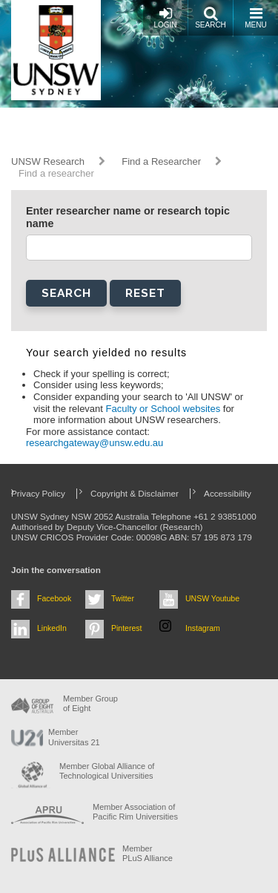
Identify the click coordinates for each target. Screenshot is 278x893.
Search (210, 17)
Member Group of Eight (90, 703)
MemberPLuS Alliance (147, 853)
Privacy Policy (38, 493)
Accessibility (227, 493)
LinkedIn (52, 628)
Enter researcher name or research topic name (128, 217)
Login (164, 17)
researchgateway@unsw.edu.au (94, 442)
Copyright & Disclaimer (134, 493)
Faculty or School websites (164, 408)
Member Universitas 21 (74, 736)
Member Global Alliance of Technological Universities (106, 771)
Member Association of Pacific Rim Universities (135, 811)
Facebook (54, 598)
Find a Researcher (161, 161)
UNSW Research (48, 161)
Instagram (202, 628)
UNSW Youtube (212, 598)
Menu (255, 17)
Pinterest (126, 628)
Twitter (122, 598)
